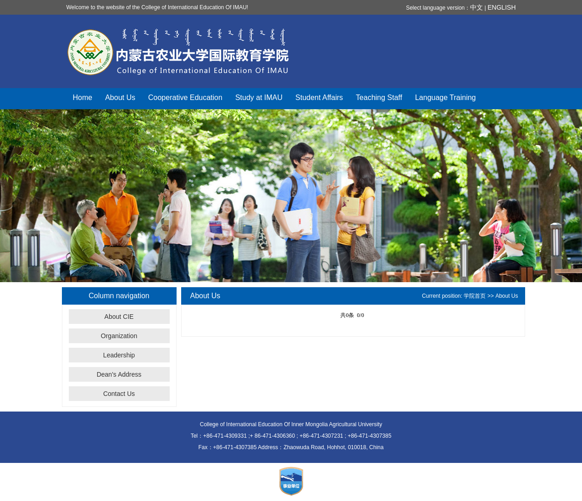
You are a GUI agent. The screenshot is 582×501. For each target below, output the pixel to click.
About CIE (119, 316)
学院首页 (475, 296)
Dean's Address (119, 374)
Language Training (445, 97)
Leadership (119, 355)
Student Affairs (319, 97)
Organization (119, 336)
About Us (120, 97)
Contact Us (119, 393)
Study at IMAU (259, 97)
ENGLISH (501, 7)
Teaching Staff (379, 97)
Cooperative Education (185, 97)
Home (83, 97)
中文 (476, 7)
